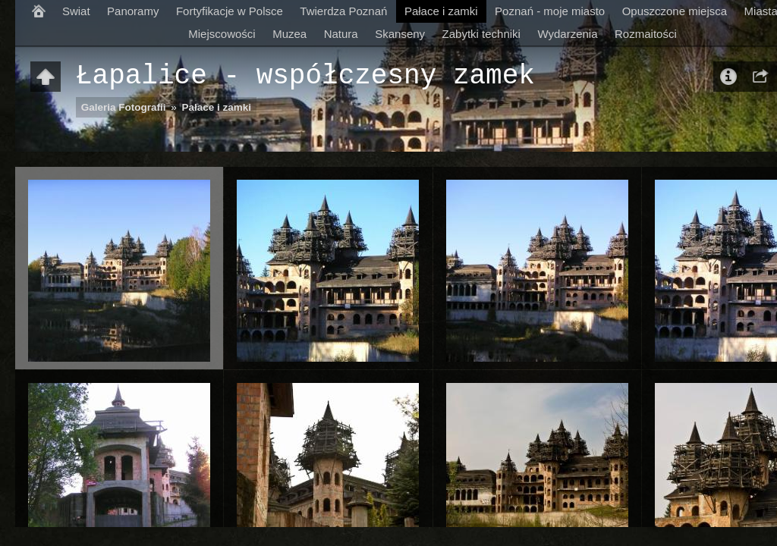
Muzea (289, 33)
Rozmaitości (646, 33)
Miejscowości (221, 33)
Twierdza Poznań (343, 11)
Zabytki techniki (481, 33)
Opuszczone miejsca (674, 11)
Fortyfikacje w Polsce (229, 11)
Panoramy (133, 11)
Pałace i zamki (441, 11)
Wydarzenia (567, 33)
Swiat (76, 11)
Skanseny (400, 33)
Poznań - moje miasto (550, 11)
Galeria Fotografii (123, 107)
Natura (341, 33)
